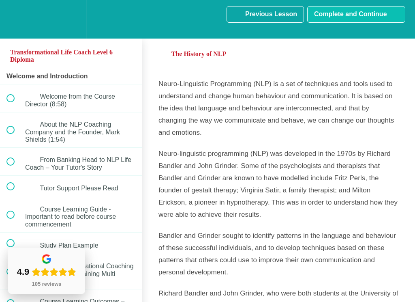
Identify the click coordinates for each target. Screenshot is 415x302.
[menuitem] (71, 19)
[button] (15, 19)
